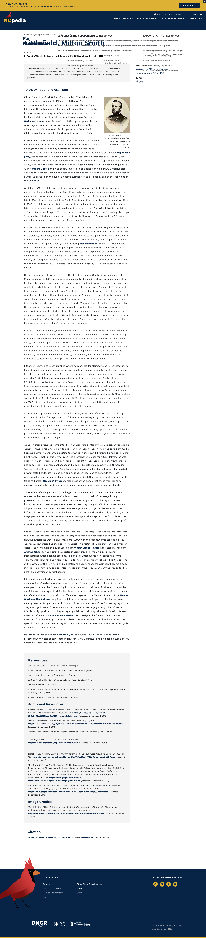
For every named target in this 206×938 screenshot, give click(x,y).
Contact (46, 884)
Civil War (34, 180)
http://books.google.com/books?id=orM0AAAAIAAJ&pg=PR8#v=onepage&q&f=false (68, 792)
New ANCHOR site (189, 5)
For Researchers (173, 18)
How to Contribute (52, 888)
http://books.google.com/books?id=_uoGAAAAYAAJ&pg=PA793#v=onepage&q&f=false (74, 757)
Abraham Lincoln (39, 168)
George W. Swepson (54, 481)
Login (45, 897)
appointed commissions (61, 615)
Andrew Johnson (33, 551)
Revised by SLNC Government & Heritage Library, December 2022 (73, 56)
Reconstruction (88, 243)
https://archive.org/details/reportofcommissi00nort (53, 743)
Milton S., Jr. (66, 634)
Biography (141, 81)
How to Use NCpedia (53, 893)
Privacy (80, 888)
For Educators (146, 18)
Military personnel (158, 69)
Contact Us (179, 14)
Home (26, 34)
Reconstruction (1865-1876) (150, 73)
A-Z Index (196, 18)
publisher (31, 78)
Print (156, 54)
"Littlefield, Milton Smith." (58, 837)
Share (166, 54)
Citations (167, 14)
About (157, 14)
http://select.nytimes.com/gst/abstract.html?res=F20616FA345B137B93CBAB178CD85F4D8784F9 (75, 724)
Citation (177, 54)
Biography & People (40, 34)
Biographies (142, 69)
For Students (122, 18)
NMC (169, 929)
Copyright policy (173, 925)
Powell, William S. (35, 56)
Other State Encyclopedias (89, 884)
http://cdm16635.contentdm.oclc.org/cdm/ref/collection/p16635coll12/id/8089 (66, 813)
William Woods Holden (86, 547)
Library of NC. (87, 837)
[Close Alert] (204, 1)
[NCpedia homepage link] (15, 17)
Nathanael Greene (34, 121)
